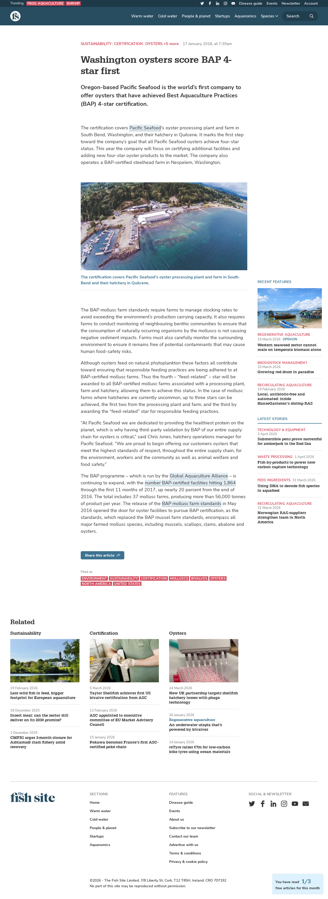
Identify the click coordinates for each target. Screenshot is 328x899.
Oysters (153, 44)
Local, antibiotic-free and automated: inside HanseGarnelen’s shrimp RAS (285, 399)
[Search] (300, 16)
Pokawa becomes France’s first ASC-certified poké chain (124, 744)
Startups (222, 16)
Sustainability (96, 44)
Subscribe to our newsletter (192, 827)
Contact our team (183, 836)
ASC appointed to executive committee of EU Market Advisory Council (121, 720)
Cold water (167, 16)
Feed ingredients (274, 480)
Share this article (102, 555)
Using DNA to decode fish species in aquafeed (289, 488)
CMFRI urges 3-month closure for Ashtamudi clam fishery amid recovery (41, 742)
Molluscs (179, 578)
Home (95, 802)
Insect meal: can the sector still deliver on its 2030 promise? (39, 718)
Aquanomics (245, 16)
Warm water (142, 16)
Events (272, 3)
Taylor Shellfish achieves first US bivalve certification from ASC (120, 695)
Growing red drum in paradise (286, 372)
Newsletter (291, 3)
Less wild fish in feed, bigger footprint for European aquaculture (42, 695)
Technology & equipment (281, 430)
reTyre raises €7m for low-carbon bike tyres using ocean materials (199, 749)
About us (176, 819)
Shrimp (73, 3)
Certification (128, 44)
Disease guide (250, 3)
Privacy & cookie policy (188, 861)
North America (96, 584)
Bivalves (199, 578)
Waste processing (275, 457)
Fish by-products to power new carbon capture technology (286, 464)
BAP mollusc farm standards (191, 503)
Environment (94, 578)
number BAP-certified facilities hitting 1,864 (190, 483)
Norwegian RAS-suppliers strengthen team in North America (282, 518)
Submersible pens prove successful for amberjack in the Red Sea (290, 441)
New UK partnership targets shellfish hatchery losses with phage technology (203, 698)
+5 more (171, 44)
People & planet (196, 16)
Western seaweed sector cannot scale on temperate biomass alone (289, 347)
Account (311, 3)
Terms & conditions (185, 853)
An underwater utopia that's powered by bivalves (195, 727)
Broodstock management (282, 363)
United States (127, 584)
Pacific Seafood (145, 128)
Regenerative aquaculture (284, 334)
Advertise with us (183, 844)
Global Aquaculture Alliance (199, 476)
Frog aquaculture (45, 3)
